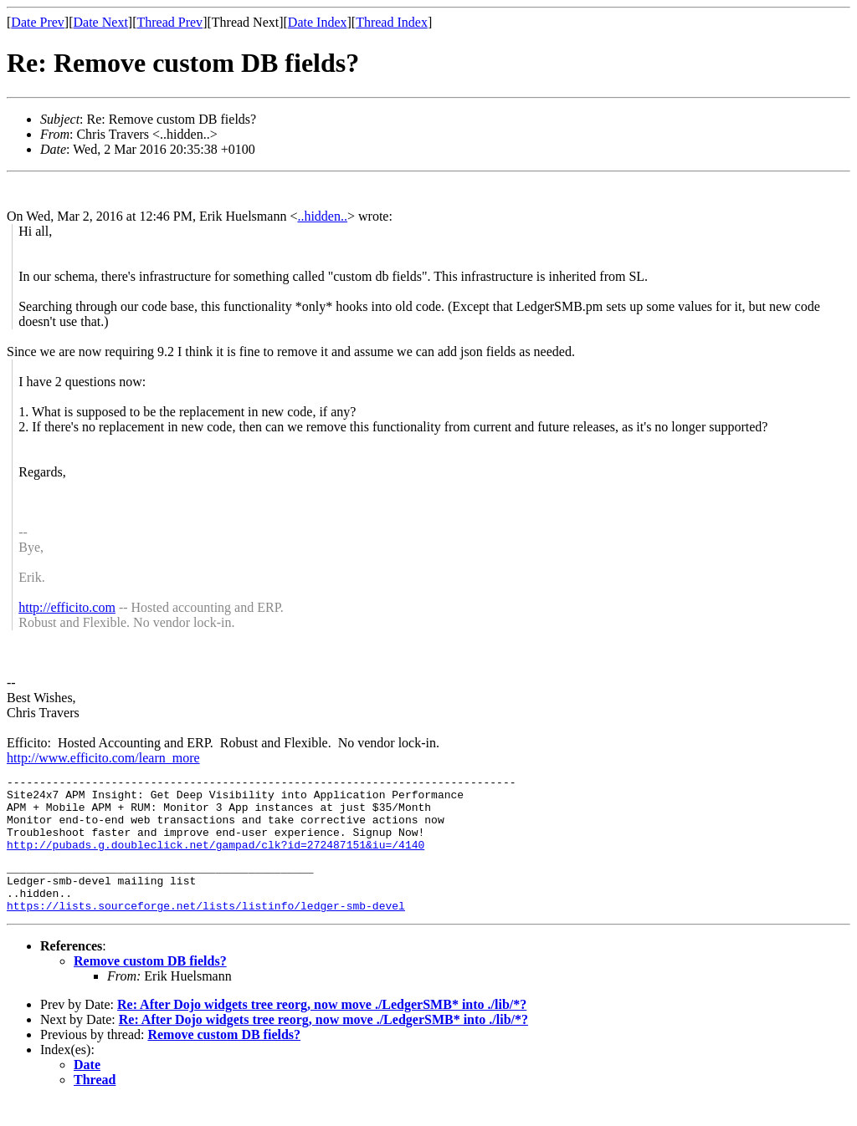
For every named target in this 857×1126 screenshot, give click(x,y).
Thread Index (392, 22)
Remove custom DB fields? (150, 986)
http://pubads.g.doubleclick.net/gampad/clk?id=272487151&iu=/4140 (215, 859)
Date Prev (37, 22)
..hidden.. (322, 216)
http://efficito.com (66, 607)
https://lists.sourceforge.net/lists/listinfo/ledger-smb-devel (206, 930)
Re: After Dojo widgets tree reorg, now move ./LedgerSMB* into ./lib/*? (321, 1029)
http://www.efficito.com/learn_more (103, 758)
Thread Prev (169, 22)
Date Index (317, 22)
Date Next (101, 22)
